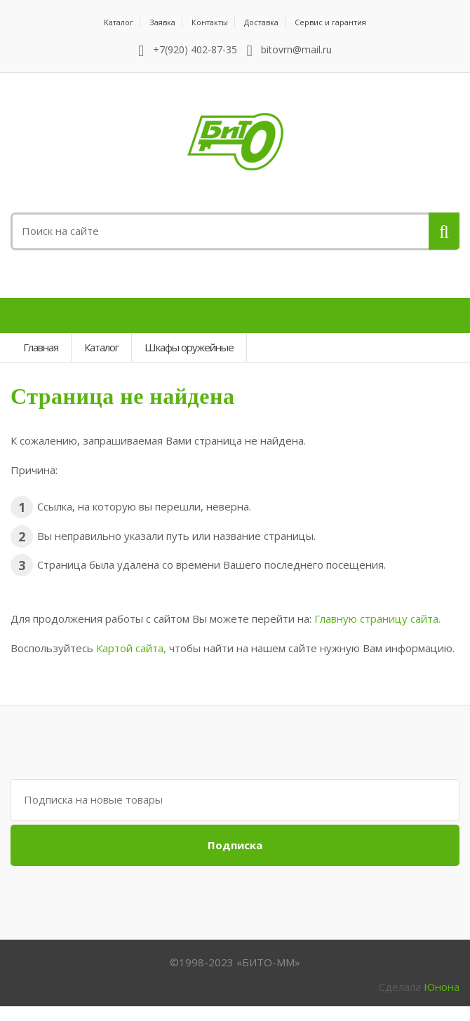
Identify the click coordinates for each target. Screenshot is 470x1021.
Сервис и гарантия (330, 22)
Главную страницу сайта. (377, 618)
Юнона (441, 987)
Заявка (162, 22)
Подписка (235, 845)
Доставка (261, 22)
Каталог (118, 22)
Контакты (210, 22)
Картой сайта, (131, 648)
